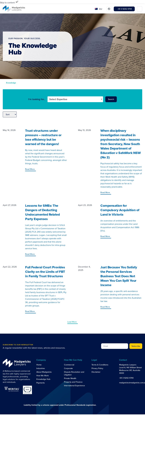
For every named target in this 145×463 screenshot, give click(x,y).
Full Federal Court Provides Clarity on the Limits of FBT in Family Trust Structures (45, 271)
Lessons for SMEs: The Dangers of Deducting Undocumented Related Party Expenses (42, 212)
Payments (40, 382)
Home (39, 364)
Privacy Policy (97, 368)
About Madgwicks (44, 372)
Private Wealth (70, 378)
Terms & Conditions (100, 364)
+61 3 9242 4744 (126, 378)
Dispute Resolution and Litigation (74, 373)
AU (100, 9)
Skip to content (9, 2)
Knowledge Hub (43, 379)
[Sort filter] (10, 114)
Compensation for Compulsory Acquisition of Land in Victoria (119, 210)
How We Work (42, 375)
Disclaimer (96, 372)
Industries (40, 368)
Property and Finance (73, 382)
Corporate (68, 368)
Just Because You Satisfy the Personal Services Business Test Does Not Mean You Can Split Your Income (118, 276)
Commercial (69, 364)
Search (111, 99)
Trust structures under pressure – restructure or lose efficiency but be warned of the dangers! (43, 137)
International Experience (74, 385)
